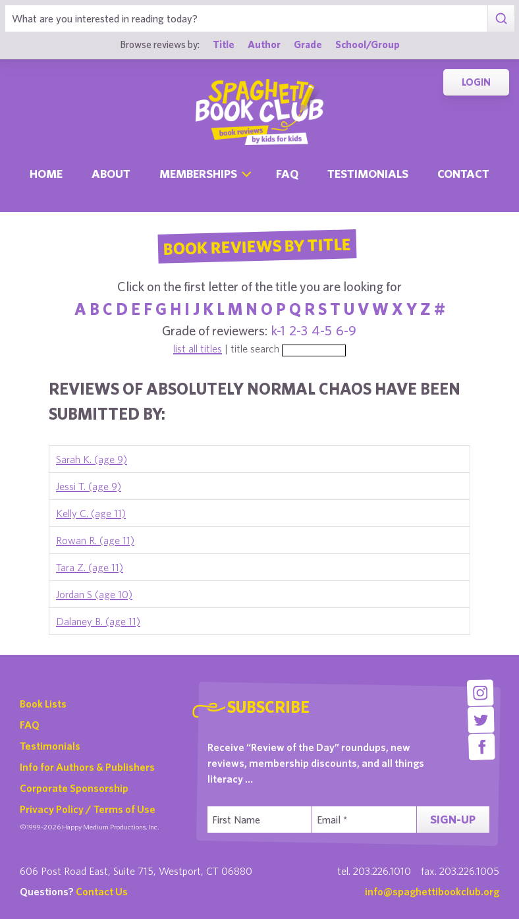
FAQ (30, 725)
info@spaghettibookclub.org (432, 891)
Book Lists (43, 704)
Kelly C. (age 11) (91, 513)
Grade (308, 44)
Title (223, 44)
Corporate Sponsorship (74, 788)
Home (46, 174)
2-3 (298, 330)
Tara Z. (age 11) (89, 567)
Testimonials (367, 174)
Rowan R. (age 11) (95, 540)
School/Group (367, 44)
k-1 (278, 330)
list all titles (197, 348)
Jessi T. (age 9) (88, 486)
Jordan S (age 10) (94, 594)
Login (476, 82)
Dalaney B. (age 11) (98, 621)
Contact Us (102, 891)
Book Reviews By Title (257, 246)
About (111, 174)
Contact (463, 174)
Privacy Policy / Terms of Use (87, 809)
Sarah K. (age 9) (91, 459)
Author (264, 44)
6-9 (346, 330)
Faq (287, 174)
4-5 (322, 330)
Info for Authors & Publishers (87, 767)
